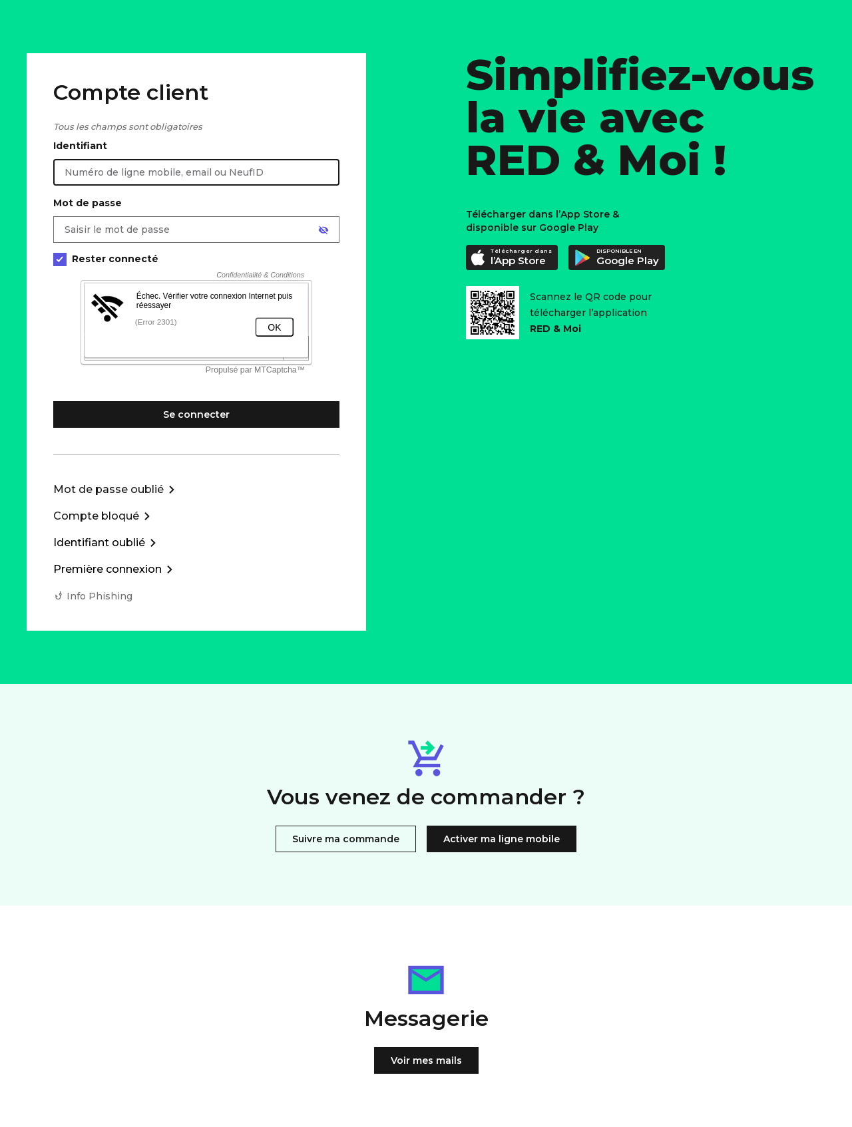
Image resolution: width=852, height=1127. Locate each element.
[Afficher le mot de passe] (323, 230)
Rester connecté (105, 259)
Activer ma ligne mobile (501, 839)
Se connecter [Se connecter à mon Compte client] (196, 414)
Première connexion (107, 569)
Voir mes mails (426, 1060)
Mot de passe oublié (108, 489)
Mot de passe (87, 203)
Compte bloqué (96, 516)
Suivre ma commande (345, 839)
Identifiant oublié (99, 542)
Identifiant (80, 146)
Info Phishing (99, 596)
